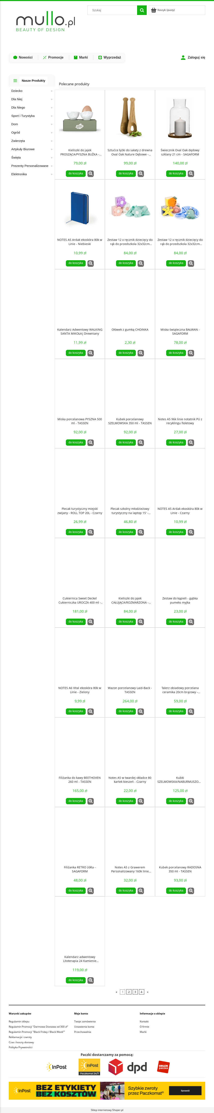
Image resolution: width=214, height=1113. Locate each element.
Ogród (15, 132)
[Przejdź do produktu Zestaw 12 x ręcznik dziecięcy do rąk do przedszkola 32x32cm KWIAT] (130, 208)
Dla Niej (16, 99)
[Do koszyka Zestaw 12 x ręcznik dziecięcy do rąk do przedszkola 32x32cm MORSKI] (176, 263)
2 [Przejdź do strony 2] (129, 992)
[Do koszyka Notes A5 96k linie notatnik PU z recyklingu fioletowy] (176, 442)
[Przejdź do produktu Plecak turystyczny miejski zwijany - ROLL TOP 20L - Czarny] (80, 477)
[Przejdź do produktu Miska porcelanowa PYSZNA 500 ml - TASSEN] (80, 387)
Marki (80, 57)
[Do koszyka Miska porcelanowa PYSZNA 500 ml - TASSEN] (75, 442)
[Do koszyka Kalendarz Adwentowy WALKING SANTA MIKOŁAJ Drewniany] (75, 353)
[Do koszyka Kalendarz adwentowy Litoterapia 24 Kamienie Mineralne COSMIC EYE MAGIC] (75, 980)
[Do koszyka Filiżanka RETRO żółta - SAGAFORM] (75, 891)
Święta (16, 157)
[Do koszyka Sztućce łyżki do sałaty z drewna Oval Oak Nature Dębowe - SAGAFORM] (126, 173)
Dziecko (16, 91)
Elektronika (19, 174)
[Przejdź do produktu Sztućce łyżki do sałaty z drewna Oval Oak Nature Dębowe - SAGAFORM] (130, 118)
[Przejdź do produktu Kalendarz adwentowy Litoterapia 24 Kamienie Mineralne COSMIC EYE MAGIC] (80, 925)
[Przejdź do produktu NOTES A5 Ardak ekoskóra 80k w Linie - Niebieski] (80, 208)
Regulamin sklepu (19, 1021)
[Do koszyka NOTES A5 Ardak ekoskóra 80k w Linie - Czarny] (176, 532)
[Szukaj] (142, 10)
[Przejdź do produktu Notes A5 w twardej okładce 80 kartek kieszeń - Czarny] (130, 746)
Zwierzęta (18, 141)
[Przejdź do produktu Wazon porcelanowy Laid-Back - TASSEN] (130, 656)
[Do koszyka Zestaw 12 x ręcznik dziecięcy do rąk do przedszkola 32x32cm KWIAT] (126, 263)
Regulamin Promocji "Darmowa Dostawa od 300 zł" (38, 1026)
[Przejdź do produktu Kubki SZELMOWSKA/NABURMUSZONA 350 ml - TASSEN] (180, 746)
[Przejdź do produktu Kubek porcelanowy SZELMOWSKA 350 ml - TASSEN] (130, 387)
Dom (14, 124)
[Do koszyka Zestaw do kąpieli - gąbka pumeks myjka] (176, 622)
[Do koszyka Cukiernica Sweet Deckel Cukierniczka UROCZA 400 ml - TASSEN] (75, 622)
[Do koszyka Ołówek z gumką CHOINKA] (126, 353)
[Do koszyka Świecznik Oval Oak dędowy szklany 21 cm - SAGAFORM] (176, 173)
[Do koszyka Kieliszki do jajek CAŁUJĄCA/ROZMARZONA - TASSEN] (126, 622)
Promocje (53, 57)
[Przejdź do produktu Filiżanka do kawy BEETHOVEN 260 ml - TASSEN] (80, 746)
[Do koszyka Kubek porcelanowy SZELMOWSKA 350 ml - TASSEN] (126, 442)
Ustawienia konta (84, 1026)
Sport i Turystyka (23, 116)
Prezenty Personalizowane (29, 166)
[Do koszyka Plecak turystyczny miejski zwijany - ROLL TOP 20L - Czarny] (75, 532)
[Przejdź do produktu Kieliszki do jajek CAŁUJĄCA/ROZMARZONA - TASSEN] (130, 566)
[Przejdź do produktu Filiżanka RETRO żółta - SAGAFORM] (80, 835)
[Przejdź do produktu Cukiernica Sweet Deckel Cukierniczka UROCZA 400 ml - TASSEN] (80, 566)
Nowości (23, 57)
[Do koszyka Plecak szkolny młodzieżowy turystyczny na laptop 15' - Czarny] (126, 532)
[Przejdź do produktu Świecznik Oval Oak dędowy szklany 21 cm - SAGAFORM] (180, 118)
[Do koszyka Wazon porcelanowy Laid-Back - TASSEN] (126, 711)
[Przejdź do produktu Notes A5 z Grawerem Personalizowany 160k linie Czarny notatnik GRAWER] (130, 835)
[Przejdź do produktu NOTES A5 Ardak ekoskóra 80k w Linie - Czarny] (180, 477)
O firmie (144, 1026)
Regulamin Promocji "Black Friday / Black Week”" (37, 1032)
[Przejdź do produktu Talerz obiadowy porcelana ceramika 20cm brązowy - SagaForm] (180, 656)
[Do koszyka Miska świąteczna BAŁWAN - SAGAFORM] (176, 353)
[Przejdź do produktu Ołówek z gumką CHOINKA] (130, 297)
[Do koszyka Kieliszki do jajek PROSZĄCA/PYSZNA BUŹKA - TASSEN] (75, 173)
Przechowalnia (82, 1032)
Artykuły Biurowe (23, 149)
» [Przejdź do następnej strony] (147, 992)
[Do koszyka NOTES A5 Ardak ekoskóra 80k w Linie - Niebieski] (75, 263)
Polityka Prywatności (20, 1047)
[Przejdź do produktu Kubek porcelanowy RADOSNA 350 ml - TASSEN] (180, 835)
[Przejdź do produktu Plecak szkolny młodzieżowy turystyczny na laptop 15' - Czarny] (130, 477)
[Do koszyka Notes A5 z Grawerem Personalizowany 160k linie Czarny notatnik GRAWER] (126, 891)
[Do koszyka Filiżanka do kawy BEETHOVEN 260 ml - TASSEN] (75, 801)
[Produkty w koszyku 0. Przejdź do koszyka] (163, 10)
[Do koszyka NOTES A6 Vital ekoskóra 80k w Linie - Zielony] (75, 711)
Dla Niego (18, 107)
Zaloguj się (192, 57)
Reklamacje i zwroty (20, 1037)
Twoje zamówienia (85, 1021)
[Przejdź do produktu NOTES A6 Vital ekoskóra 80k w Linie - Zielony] (80, 656)
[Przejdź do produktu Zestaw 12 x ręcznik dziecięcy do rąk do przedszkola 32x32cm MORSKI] (180, 208)
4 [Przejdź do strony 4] (141, 992)
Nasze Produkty (33, 80)
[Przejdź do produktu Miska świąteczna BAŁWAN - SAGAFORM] (180, 297)
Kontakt (144, 1021)
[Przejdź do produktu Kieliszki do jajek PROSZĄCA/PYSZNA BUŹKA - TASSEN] (80, 118)
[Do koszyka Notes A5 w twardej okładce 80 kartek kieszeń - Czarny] (126, 801)
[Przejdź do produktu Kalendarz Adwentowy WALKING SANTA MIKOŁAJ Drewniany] (80, 297)
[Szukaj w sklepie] (113, 10)
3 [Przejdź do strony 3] (135, 992)
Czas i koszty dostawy (21, 1042)
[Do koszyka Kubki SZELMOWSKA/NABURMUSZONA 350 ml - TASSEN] (176, 801)
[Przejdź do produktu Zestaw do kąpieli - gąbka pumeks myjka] (180, 566)
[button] (90, 173)
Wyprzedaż (109, 57)
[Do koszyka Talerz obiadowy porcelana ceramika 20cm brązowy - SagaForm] (176, 711)
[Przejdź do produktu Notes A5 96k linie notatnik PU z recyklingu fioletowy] (180, 387)
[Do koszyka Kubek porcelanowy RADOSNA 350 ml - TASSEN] (176, 891)
